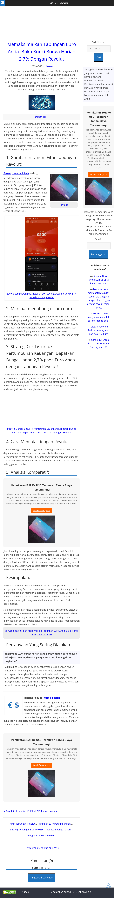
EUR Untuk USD (59, 2)
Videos (25, 891)
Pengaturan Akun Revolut (41, 835)
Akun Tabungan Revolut (22, 823)
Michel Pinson (52, 697)
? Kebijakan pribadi (61, 891)
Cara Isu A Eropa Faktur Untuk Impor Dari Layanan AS (98, 343)
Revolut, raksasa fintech (16, 173)
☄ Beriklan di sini (82, 891)
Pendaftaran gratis (41, 510)
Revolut (49, 66)
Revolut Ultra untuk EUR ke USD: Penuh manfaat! (99, 280)
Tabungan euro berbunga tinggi (54, 823)
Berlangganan (98, 254)
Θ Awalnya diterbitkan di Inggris (42, 847)
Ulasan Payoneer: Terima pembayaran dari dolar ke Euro (98, 330)
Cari (99, 57)
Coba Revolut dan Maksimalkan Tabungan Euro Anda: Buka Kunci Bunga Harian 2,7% (43, 632)
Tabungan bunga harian (58, 829)
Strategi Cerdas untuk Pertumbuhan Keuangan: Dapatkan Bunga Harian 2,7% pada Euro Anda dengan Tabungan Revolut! (41, 430)
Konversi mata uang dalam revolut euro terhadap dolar (98, 317)
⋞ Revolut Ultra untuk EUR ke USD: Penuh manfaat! (30, 811)
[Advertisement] (57, 23)
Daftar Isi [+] (41, 116)
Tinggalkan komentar (41, 877)
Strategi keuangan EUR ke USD (26, 829)
